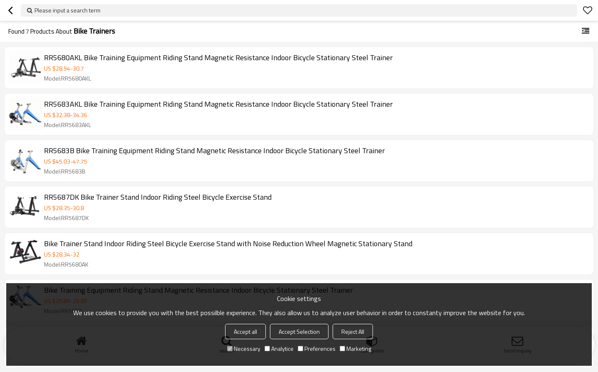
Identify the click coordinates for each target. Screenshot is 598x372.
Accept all (245, 331)
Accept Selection (299, 331)
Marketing (355, 348)
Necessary (243, 348)
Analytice (279, 348)
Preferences (317, 348)
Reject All (352, 331)
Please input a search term (67, 10)
